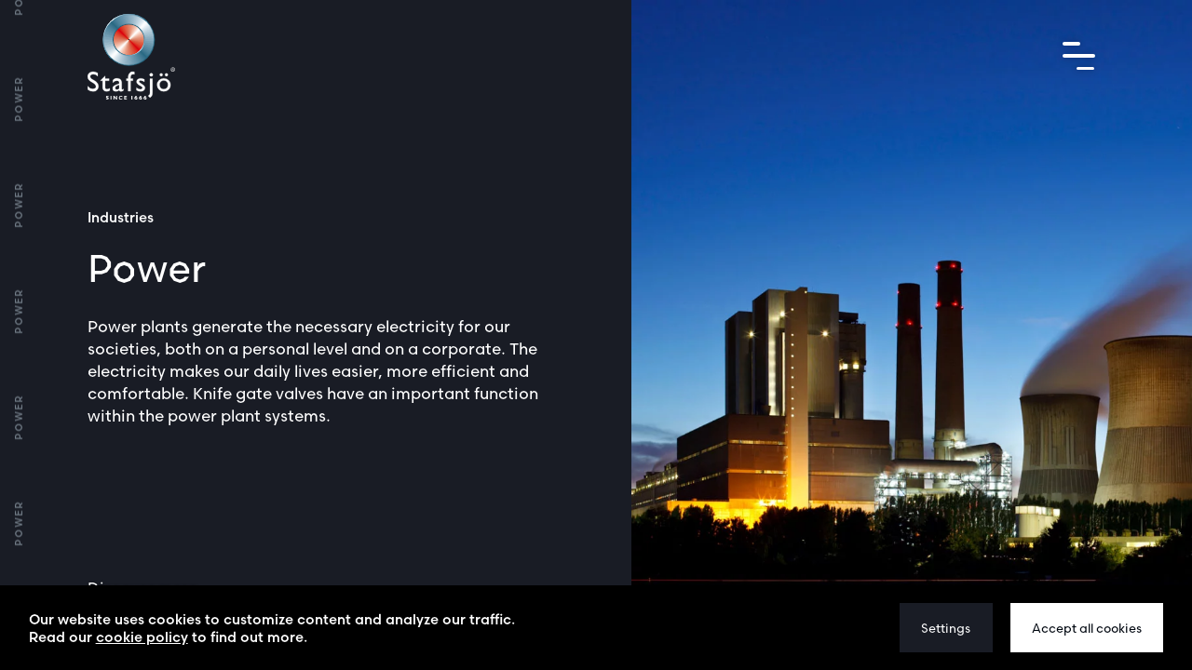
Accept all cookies (1087, 628)
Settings (945, 628)
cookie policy (142, 637)
